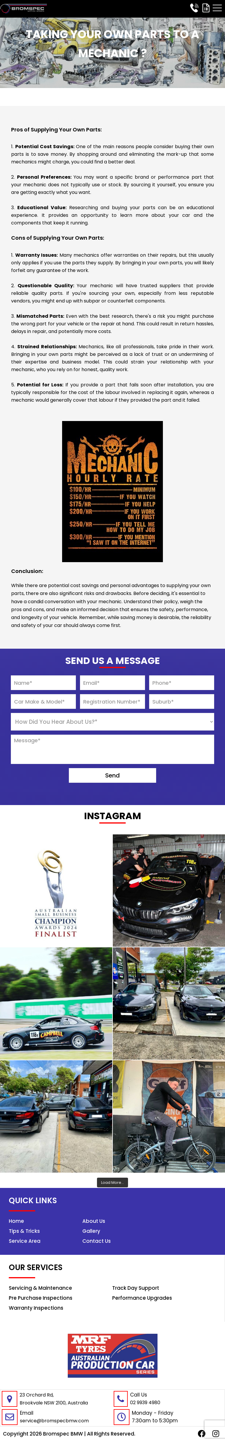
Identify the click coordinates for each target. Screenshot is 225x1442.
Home (212, 1221)
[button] (217, 8)
